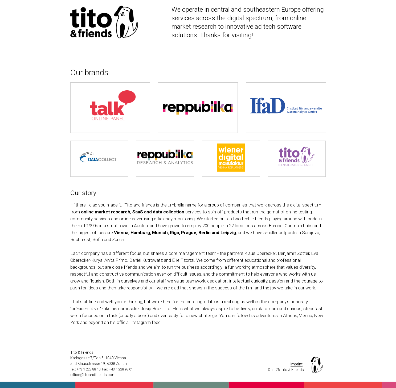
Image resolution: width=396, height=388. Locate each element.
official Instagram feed (139, 322)
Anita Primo (115, 260)
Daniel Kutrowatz (146, 260)
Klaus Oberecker (260, 253)
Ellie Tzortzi (183, 260)
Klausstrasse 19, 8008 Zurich (102, 363)
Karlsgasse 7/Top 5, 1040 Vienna (98, 358)
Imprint (297, 364)
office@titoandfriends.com (93, 375)
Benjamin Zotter (293, 253)
